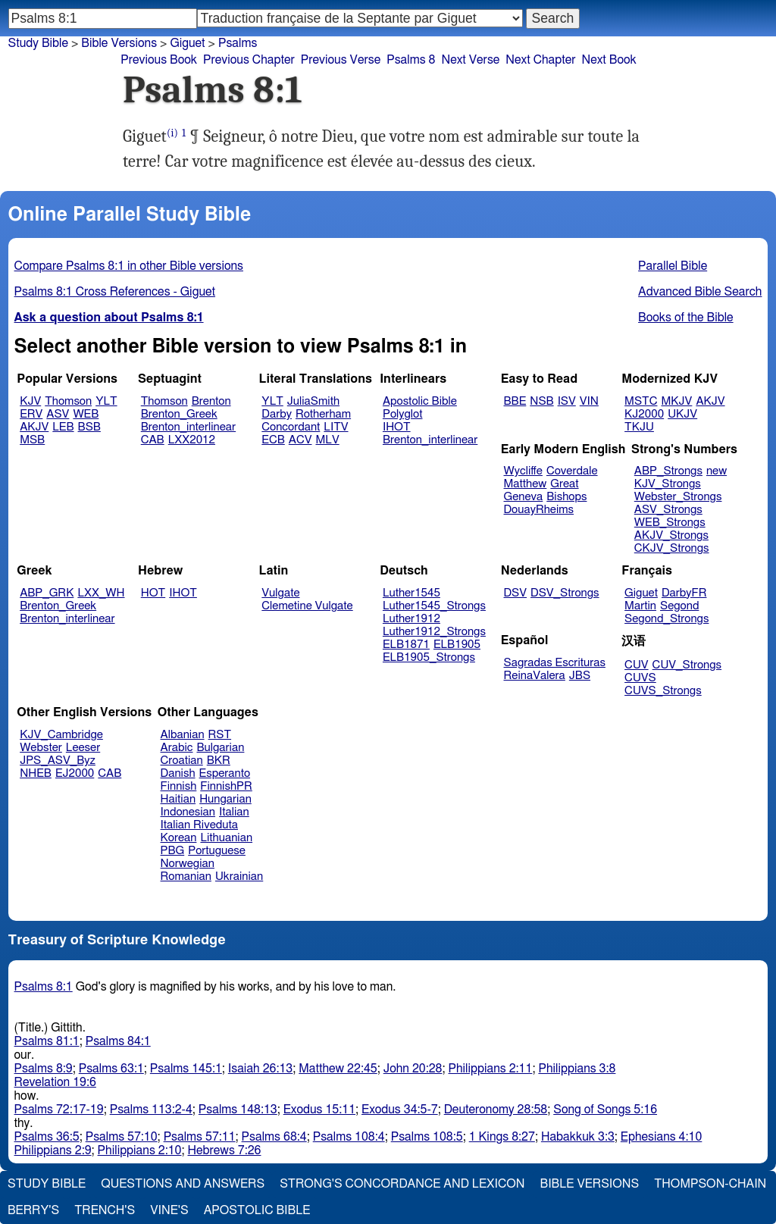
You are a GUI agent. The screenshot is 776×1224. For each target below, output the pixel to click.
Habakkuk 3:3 (578, 1137)
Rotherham (323, 414)
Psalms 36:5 (47, 1137)
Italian (234, 812)
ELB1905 (456, 644)
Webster (41, 747)
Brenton (211, 401)
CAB (152, 440)
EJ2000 (74, 773)
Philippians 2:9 (53, 1150)
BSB (89, 427)
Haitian (178, 799)
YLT (106, 401)
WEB (86, 414)
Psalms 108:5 (427, 1137)
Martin (640, 606)
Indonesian (188, 812)
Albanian (183, 734)
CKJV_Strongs (671, 548)
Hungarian (225, 799)
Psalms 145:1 (186, 1069)
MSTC (640, 401)
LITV (336, 427)
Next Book (609, 60)
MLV (327, 440)
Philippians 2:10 (140, 1150)
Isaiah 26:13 (260, 1069)
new (716, 471)
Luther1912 (411, 619)
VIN (589, 401)
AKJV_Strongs (671, 535)
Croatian (182, 760)
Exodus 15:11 (319, 1109)
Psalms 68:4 (274, 1137)
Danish (178, 773)
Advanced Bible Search (700, 292)
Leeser (83, 747)
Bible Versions (119, 43)
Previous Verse (340, 60)
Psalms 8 (410, 60)
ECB (272, 440)
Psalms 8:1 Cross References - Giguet (115, 292)
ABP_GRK (47, 593)
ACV (300, 440)
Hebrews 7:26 (224, 1150)
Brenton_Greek (179, 414)
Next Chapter (540, 60)
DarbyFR (684, 593)
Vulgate (280, 593)
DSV (515, 593)
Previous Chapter (249, 60)
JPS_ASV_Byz (57, 760)
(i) (172, 133)
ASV (57, 414)
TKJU (639, 427)
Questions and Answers (182, 1184)
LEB (63, 427)
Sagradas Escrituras (554, 662)
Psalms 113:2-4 (151, 1109)
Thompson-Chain (710, 1184)
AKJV (34, 427)
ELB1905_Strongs (429, 657)
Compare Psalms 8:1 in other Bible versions (128, 266)
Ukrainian (239, 876)
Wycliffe (523, 471)
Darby (276, 414)
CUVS (640, 678)
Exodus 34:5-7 (399, 1109)
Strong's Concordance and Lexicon (402, 1184)
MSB (32, 440)
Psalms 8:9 (43, 1069)
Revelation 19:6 (55, 1082)
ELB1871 (406, 644)
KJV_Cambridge (61, 734)
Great (564, 484)
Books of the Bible (686, 317)
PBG (173, 850)
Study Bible (38, 43)
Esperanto (225, 773)
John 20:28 (413, 1069)
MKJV (676, 401)
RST (220, 734)
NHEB (36, 773)
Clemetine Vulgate (306, 606)
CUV (636, 665)
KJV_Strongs (667, 484)
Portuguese (217, 850)
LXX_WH (100, 593)
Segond (679, 606)
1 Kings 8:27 (502, 1137)
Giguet (641, 593)
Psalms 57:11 (200, 1137)
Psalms (237, 43)
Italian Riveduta (199, 825)
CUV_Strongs (686, 665)
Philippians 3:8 (576, 1069)
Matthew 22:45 (338, 1069)
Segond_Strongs (666, 619)
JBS (579, 675)
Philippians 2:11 (490, 1069)
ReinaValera (534, 675)
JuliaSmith (313, 401)
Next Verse (470, 60)
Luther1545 (411, 593)
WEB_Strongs (670, 522)
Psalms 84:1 (118, 1041)
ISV (567, 401)
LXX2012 (191, 440)
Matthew (525, 484)
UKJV (682, 414)
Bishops (566, 496)
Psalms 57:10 (122, 1137)
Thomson (68, 401)
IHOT (397, 427)
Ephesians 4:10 (661, 1137)
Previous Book (158, 60)
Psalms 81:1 (47, 1041)
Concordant (290, 427)
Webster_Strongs (678, 496)
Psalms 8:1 (43, 987)
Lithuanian (226, 838)
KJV (30, 401)
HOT (153, 593)
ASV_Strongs (668, 509)
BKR (218, 760)
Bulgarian (220, 747)
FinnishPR (226, 786)
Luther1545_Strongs (434, 606)
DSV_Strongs (564, 593)
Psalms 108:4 (349, 1137)
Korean (179, 838)
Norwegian (187, 863)
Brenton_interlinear (188, 427)
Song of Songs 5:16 (605, 1109)
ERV (31, 414)
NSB (541, 401)
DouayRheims (539, 509)
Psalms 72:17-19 (59, 1109)
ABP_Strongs (668, 471)
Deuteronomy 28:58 (496, 1109)
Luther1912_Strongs (434, 631)
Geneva (523, 496)
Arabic (177, 747)
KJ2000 (644, 414)
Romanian (186, 876)
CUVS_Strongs (663, 691)
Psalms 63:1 (111, 1069)
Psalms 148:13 (238, 1109)
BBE (515, 401)
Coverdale (572, 471)
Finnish (179, 786)
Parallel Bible (672, 266)
